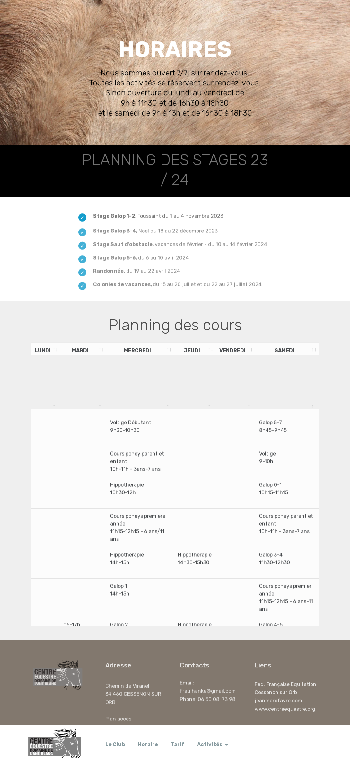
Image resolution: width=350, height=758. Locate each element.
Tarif (177, 738)
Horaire (148, 738)
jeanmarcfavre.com (278, 705)
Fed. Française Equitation (285, 689)
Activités (209, 738)
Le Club (115, 738)
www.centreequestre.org (285, 713)
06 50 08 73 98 (217, 701)
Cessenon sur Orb (276, 697)
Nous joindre (286, 738)
